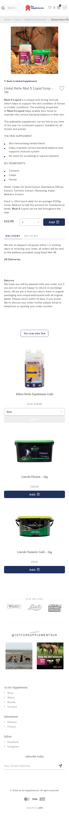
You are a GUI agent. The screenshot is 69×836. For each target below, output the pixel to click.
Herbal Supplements (35, 19)
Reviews (31, 236)
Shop (17, 19)
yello (40, 807)
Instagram (13, 746)
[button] (2, 8)
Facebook (13, 742)
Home (7, 19)
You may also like (34, 333)
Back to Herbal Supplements (20, 81)
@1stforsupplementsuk (34, 635)
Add (54, 222)
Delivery (13, 236)
